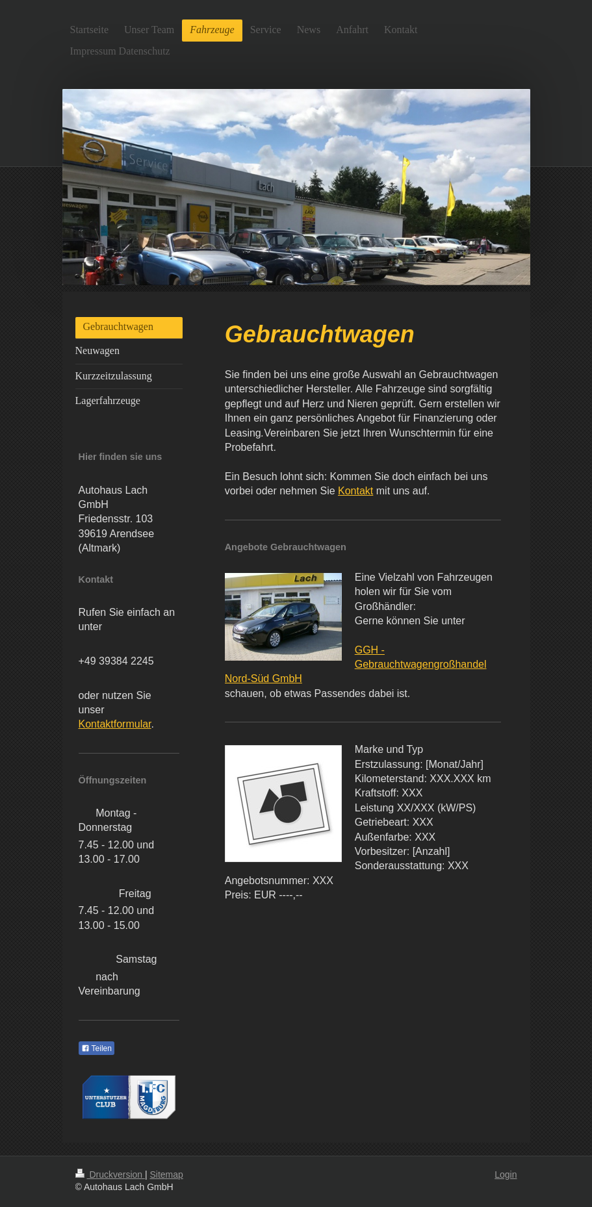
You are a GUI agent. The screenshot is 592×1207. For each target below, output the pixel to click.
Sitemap (166, 1174)
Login (506, 1174)
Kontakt (355, 490)
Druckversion (110, 1174)
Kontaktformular (115, 724)
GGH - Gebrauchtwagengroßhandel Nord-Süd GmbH (356, 664)
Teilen (96, 1048)
